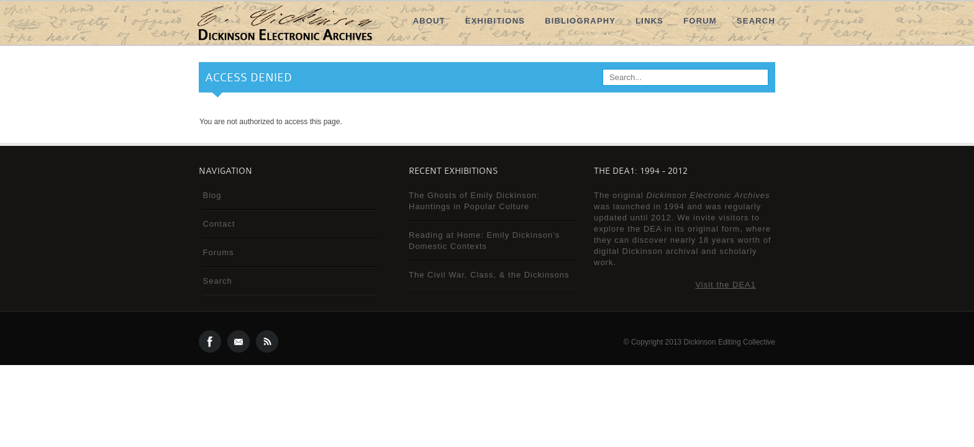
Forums (218, 252)
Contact (219, 223)
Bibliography (580, 20)
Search (756, 20)
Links (649, 20)
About (429, 20)
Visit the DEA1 (725, 284)
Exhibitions (495, 20)
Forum (700, 20)
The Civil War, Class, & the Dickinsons (489, 274)
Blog (212, 195)
